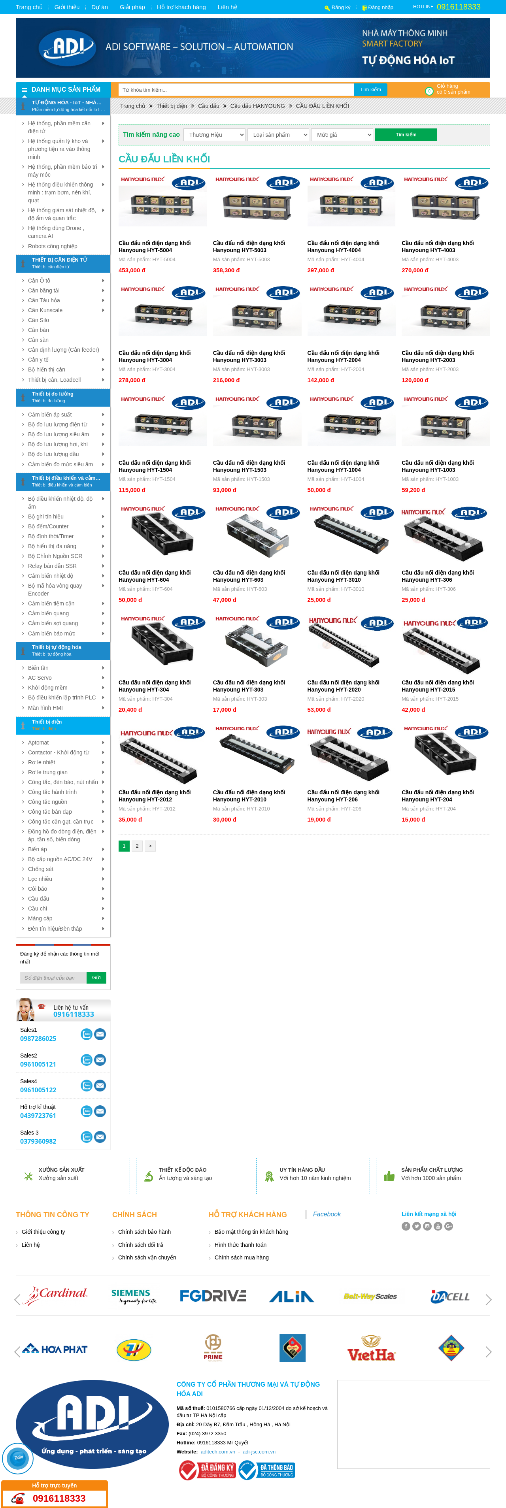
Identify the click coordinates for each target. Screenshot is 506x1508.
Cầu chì (66, 908)
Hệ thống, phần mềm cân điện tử (66, 126)
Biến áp (66, 849)
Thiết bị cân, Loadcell (66, 379)
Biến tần (66, 668)
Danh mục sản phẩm (66, 89)
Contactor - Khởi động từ (66, 752)
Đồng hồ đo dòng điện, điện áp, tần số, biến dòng (66, 835)
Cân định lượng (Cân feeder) (63, 350)
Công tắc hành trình (66, 792)
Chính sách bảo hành (144, 1232)
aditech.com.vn (218, 1452)
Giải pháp (132, 7)
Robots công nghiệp (52, 246)
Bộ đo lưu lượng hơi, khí (66, 444)
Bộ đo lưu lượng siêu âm (66, 434)
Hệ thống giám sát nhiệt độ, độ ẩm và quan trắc (66, 213)
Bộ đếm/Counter (66, 526)
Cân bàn (38, 330)
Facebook (327, 1214)
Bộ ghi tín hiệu (66, 516)
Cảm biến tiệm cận (66, 603)
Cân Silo (38, 320)
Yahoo (87, 1034)
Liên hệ (227, 7)
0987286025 (38, 1038)
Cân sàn (38, 340)
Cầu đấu (66, 899)
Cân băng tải (66, 290)
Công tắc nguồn (66, 802)
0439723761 (38, 1115)
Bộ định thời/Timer (66, 536)
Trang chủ (29, 7)
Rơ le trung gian (66, 772)
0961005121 (38, 1064)
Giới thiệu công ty (43, 1232)
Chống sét (66, 869)
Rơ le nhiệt (66, 762)
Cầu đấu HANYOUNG (257, 106)
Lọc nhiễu (66, 879)
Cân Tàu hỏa (66, 300)
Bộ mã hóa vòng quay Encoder (66, 589)
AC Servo (66, 678)
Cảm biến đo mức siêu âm (66, 464)
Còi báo (66, 889)
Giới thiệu (67, 7)
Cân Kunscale (66, 310)
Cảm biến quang (66, 613)
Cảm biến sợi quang (66, 623)
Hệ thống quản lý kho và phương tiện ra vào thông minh (66, 148)
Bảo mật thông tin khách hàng (251, 1232)
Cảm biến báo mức (66, 633)
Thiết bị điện (172, 106)
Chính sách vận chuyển (147, 1257)
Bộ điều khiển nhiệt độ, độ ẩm (66, 502)
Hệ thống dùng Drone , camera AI (56, 232)
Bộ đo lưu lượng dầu (66, 454)
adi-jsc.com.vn (259, 1452)
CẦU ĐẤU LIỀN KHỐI (322, 106)
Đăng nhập (380, 7)
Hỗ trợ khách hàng (181, 7)
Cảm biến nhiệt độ (66, 576)
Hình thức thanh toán (240, 1245)
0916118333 (459, 6)
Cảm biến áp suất (66, 414)
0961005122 (38, 1090)
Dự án (99, 7)
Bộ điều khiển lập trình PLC (66, 697)
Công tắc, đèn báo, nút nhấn (66, 782)
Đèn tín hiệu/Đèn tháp (66, 928)
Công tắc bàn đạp (66, 812)
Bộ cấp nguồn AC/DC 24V (66, 859)
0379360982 (38, 1141)
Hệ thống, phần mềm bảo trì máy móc (66, 170)
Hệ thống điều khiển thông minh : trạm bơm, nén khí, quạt (66, 192)
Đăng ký (341, 7)
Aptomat (66, 742)
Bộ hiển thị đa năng (66, 546)
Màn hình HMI (66, 707)
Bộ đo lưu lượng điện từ (66, 424)
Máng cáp (66, 918)
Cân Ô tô (66, 281)
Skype (100, 1034)
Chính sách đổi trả (140, 1245)
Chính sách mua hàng (242, 1257)
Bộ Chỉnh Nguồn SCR (66, 556)
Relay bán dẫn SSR (66, 566)
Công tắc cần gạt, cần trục (66, 822)
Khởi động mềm (66, 688)
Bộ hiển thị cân (66, 369)
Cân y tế (66, 360)
